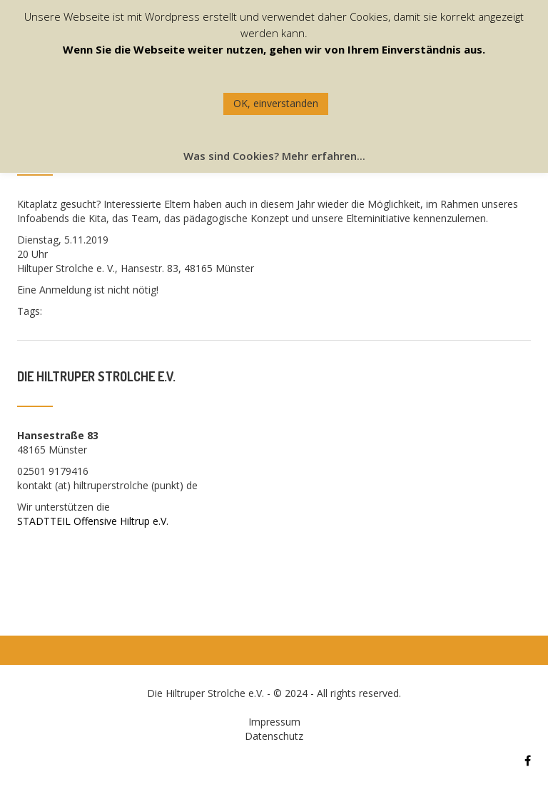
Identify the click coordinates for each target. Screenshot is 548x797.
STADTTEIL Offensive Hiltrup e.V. (92, 521)
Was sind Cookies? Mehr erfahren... (274, 156)
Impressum (274, 721)
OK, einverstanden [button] (275, 103)
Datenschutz (274, 736)
